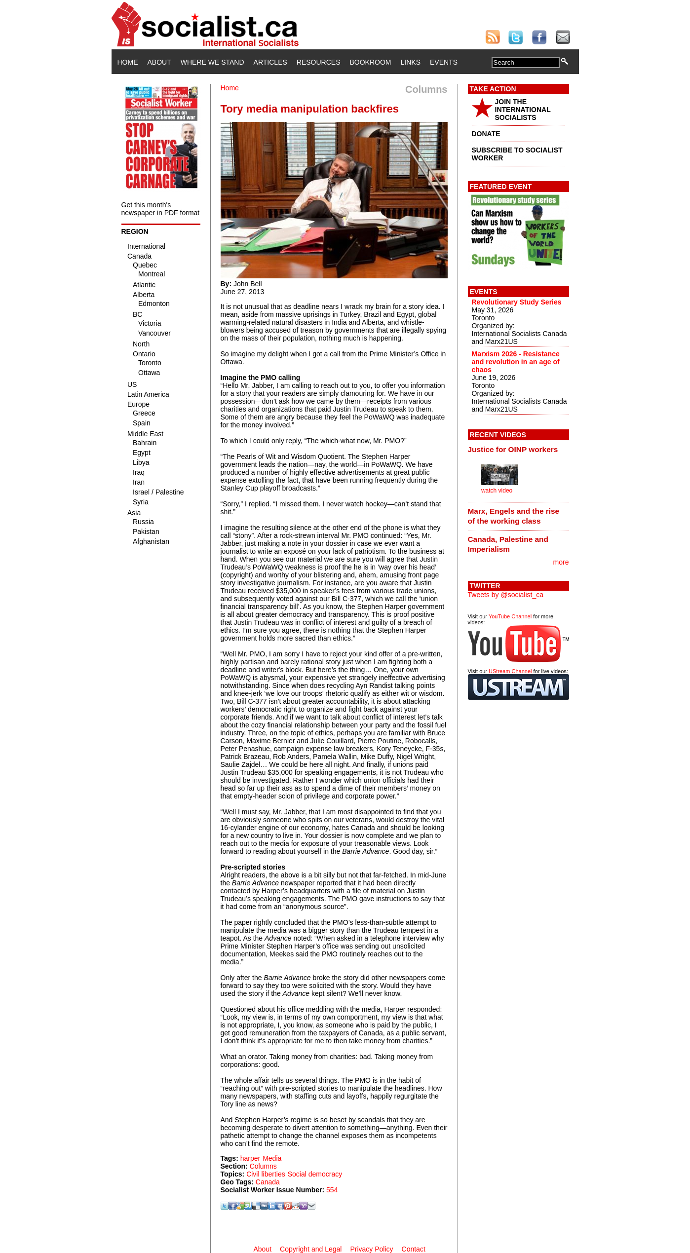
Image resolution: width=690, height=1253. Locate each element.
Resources (319, 62)
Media (272, 1158)
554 (332, 1190)
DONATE (486, 134)
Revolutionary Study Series (517, 302)
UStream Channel (510, 671)
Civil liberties (265, 1174)
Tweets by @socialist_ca (506, 595)
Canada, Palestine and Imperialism (508, 544)
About (159, 62)
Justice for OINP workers (513, 449)
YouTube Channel (510, 616)
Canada (268, 1182)
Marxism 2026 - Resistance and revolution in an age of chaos (516, 362)
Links (411, 62)
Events (444, 62)
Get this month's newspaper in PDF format (160, 209)
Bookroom (370, 62)
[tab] (518, 449)
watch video (496, 490)
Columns (263, 1166)
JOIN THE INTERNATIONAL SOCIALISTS (523, 109)
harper (250, 1158)
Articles (270, 62)
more (561, 562)
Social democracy (315, 1174)
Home (127, 62)
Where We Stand (212, 62)
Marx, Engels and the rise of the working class (514, 516)
